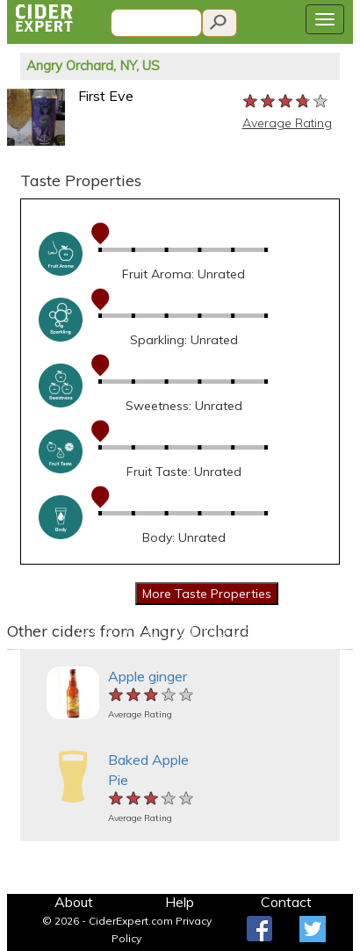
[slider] (286, 102)
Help (179, 902)
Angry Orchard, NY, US (93, 65)
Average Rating (287, 123)
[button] (16, 649)
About (73, 902)
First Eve (105, 95)
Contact (286, 902)
